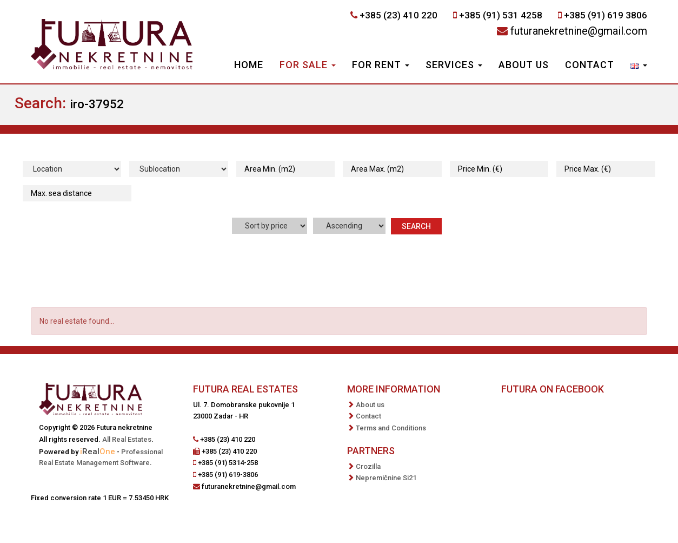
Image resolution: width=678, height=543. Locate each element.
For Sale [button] (308, 64)
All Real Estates (126, 439)
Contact (589, 64)
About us (523, 64)
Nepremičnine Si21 (386, 478)
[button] (638, 66)
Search (416, 226)
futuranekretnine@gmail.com (578, 30)
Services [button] (454, 64)
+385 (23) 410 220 (398, 15)
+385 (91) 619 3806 (605, 15)
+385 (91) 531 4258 (500, 15)
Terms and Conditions (391, 428)
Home (248, 64)
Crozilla (368, 466)
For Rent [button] (380, 64)
